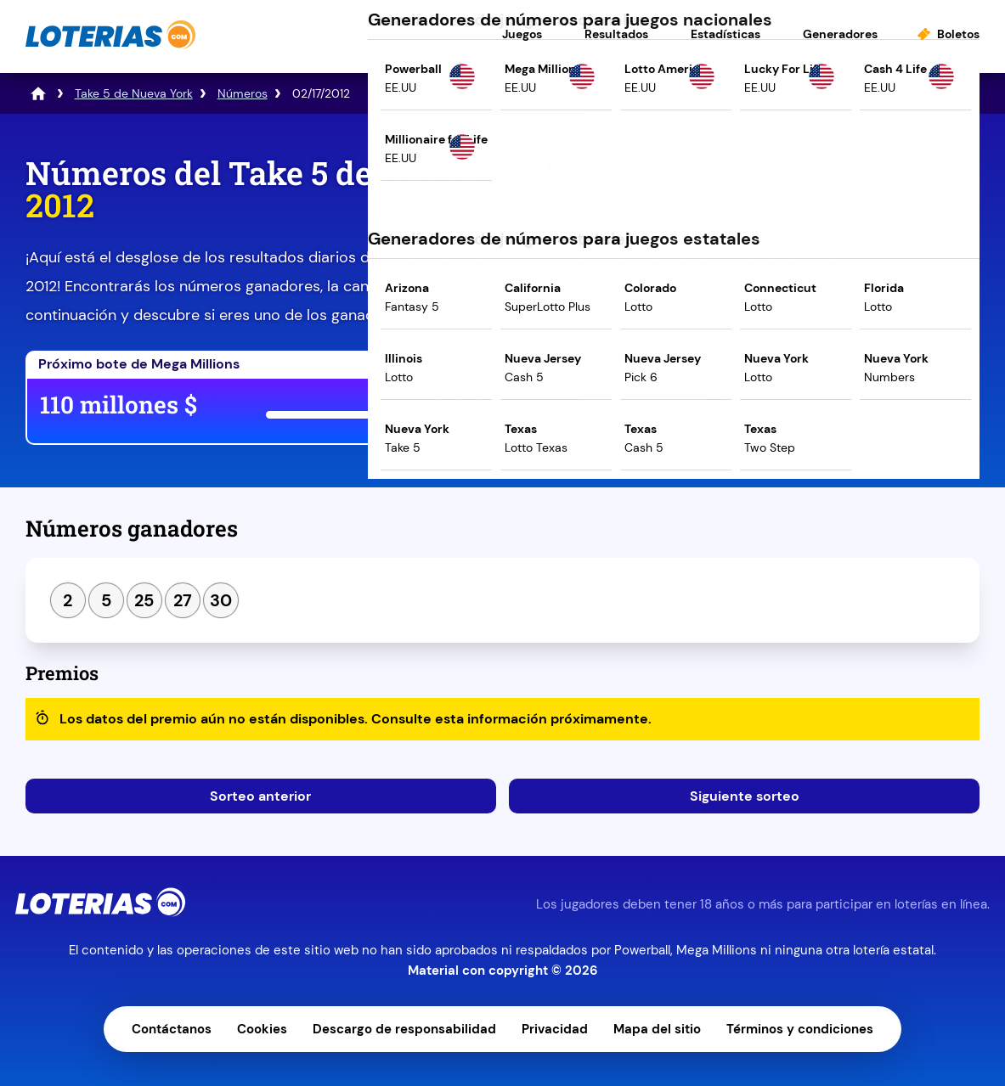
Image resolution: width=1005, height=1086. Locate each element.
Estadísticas (725, 34)
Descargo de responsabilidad (404, 1029)
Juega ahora (645, 408)
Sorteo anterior (260, 796)
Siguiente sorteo (744, 796)
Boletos (958, 34)
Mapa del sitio (657, 1029)
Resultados (616, 34)
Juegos (522, 34)
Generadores (840, 34)
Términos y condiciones (799, 1029)
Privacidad (555, 1029)
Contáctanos (172, 1029)
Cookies (262, 1029)
